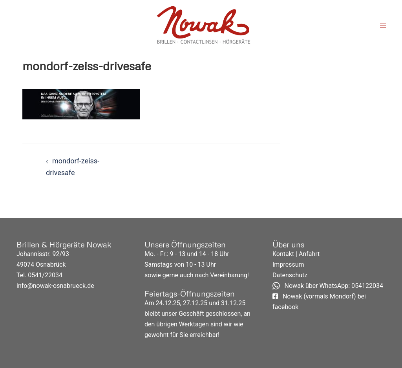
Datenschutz (289, 275)
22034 (53, 275)
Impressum (288, 264)
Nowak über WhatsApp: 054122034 (327, 285)
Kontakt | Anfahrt (296, 254)
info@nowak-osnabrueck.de (55, 285)
